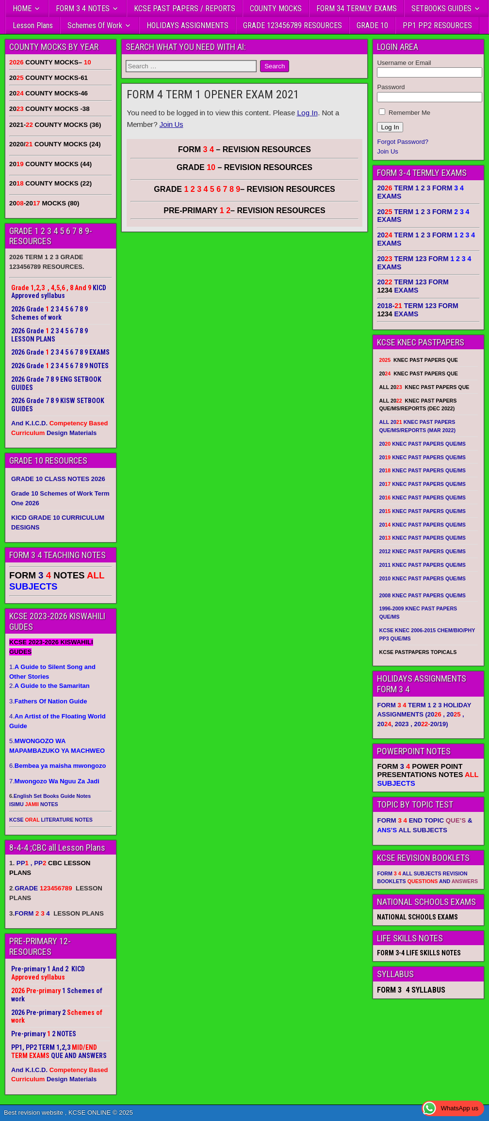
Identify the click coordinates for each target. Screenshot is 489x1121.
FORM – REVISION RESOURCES (244, 149)
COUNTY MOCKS (276, 8)
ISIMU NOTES (33, 804)
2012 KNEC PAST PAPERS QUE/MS (422, 551)
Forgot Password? (402, 141)
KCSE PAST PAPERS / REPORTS (184, 8)
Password (391, 87)
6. (57, 765)
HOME (22, 8)
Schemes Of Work (94, 25)
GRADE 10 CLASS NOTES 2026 (58, 479)
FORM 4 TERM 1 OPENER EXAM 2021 (213, 94)
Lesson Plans (33, 25)
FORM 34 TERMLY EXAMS (356, 8)
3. (48, 701)
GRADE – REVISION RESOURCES (244, 189)
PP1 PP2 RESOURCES (437, 25)
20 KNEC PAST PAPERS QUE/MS (422, 444)
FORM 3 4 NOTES (83, 8)
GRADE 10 (372, 25)
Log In (307, 113)
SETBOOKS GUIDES (441, 8)
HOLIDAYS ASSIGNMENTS (187, 25)
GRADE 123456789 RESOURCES (292, 25)
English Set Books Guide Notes (52, 796)
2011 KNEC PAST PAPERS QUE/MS (422, 565)
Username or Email (404, 62)
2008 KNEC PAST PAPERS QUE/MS (422, 595)
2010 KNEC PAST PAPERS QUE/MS (422, 578)
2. (49, 685)
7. (54, 781)
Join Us (171, 124)
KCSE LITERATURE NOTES (51, 820)
